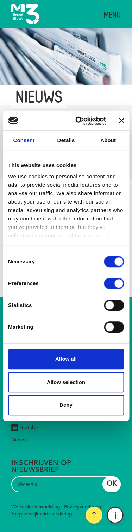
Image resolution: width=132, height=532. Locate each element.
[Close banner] (121, 120)
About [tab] (108, 140)
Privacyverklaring (82, 507)
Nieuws (19, 439)
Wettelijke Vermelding (35, 507)
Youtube (24, 427)
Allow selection (66, 382)
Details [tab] (66, 140)
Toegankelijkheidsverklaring (41, 514)
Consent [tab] (23, 140)
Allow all (66, 359)
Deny (66, 405)
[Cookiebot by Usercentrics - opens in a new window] (78, 121)
